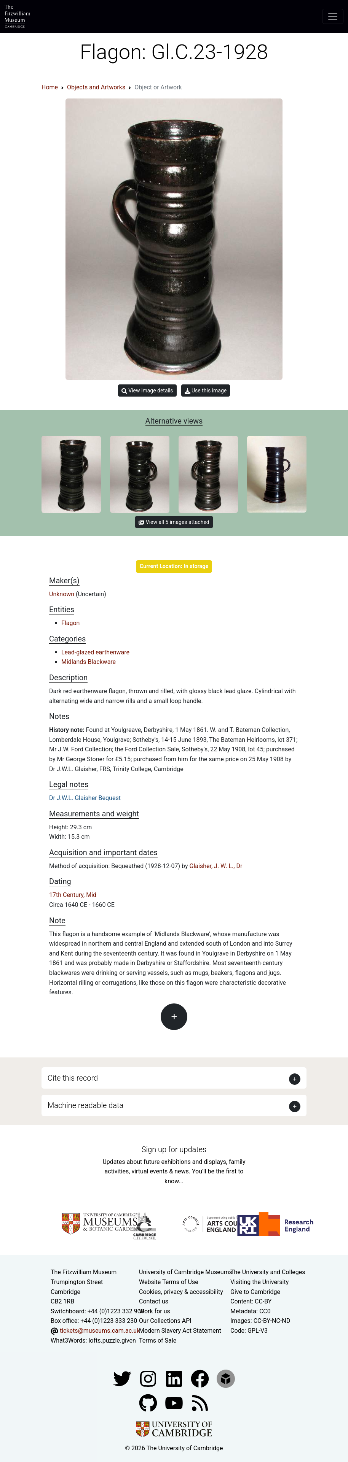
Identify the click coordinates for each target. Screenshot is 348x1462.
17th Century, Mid (72, 894)
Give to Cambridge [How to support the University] (255, 1291)
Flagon (70, 623)
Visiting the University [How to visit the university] (259, 1282)
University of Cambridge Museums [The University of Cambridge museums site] (185, 1272)
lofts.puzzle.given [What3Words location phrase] (112, 1340)
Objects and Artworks (96, 87)
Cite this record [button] (73, 1078)
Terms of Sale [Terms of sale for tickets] (157, 1340)
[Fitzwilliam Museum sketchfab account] (226, 1378)
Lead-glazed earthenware (95, 652)
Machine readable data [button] (85, 1105)
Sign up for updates (174, 1149)
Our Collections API (165, 1320)
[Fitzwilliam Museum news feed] (200, 1402)
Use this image (206, 390)
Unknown (62, 594)
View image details (147, 390)
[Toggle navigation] (332, 16)
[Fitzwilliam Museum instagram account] (149, 1378)
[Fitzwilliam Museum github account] (149, 1402)
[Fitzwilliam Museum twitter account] (123, 1378)
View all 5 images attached (174, 522)
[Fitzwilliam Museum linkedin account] (201, 1378)
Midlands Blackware (88, 661)
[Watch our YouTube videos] (175, 1402)
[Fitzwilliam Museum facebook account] (175, 1378)
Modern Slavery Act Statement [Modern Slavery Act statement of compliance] (180, 1330)
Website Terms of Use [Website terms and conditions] (168, 1282)
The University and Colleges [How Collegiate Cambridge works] (267, 1272)
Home (50, 87)
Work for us (154, 1311)
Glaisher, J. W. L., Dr (216, 866)
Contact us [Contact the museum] (153, 1301)
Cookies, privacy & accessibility (181, 1291)
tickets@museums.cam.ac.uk (100, 1330)
